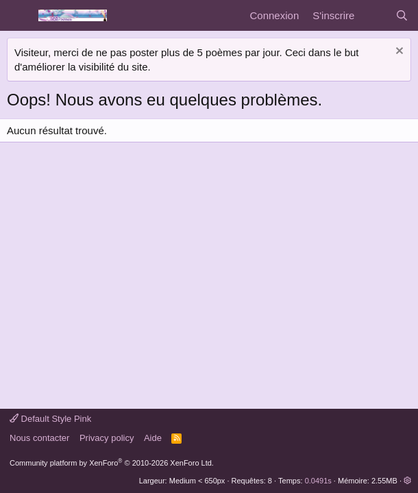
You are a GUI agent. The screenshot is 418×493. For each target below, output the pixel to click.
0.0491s (318, 481)
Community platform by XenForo (112, 463)
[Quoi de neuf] (374, 15)
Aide (153, 438)
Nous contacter (39, 438)
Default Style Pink (50, 419)
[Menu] (19, 15)
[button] (407, 481)
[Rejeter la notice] (398, 52)
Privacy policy (106, 438)
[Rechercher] (402, 15)
